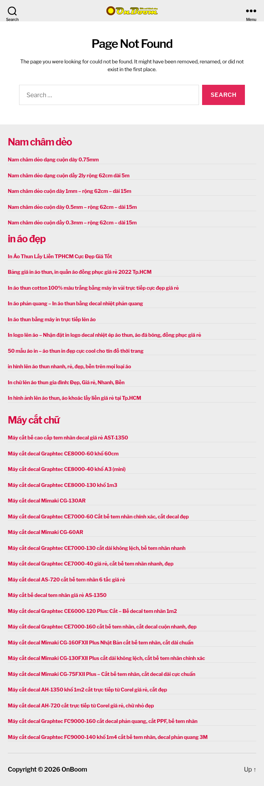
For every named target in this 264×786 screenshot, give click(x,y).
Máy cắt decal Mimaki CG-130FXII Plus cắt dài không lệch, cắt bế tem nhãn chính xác (106, 658)
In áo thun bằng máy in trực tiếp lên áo (52, 319)
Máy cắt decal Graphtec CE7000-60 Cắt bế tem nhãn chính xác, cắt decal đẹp (98, 516)
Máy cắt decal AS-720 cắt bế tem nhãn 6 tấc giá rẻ (66, 579)
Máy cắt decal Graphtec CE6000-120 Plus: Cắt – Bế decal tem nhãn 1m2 (92, 611)
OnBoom (74, 769)
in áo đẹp (27, 239)
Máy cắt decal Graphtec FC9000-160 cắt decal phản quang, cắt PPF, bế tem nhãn (102, 721)
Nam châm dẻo (40, 142)
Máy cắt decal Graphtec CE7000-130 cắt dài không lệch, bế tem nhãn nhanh (96, 548)
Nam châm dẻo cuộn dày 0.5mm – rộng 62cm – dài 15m (72, 207)
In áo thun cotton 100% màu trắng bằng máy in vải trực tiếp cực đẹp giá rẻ (93, 288)
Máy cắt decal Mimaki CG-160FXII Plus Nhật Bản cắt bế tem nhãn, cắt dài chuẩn (101, 642)
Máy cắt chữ (33, 420)
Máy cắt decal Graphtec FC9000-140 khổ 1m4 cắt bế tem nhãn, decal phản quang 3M (108, 737)
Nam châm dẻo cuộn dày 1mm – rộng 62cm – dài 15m (69, 191)
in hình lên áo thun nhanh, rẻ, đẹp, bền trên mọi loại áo (69, 366)
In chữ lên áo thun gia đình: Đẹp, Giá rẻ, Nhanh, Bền (66, 382)
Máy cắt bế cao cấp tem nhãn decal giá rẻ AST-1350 (68, 437)
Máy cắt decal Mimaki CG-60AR (45, 532)
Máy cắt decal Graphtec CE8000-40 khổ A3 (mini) (66, 469)
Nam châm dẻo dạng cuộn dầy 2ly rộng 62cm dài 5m (68, 175)
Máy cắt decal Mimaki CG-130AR (47, 500)
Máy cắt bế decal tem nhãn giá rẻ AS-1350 (57, 595)
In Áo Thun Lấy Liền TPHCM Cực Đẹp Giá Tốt (60, 256)
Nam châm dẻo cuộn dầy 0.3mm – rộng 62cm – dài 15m (72, 222)
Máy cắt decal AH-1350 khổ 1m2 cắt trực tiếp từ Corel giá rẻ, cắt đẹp (87, 689)
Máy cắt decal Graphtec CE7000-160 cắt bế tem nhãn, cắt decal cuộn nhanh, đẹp (102, 626)
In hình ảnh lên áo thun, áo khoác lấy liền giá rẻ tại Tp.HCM (74, 398)
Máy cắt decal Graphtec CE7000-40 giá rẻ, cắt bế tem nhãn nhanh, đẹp (90, 563)
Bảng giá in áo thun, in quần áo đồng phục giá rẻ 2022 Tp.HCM (79, 272)
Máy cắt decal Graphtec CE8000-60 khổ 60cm (63, 453)
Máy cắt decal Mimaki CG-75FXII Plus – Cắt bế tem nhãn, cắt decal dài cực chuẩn (101, 674)
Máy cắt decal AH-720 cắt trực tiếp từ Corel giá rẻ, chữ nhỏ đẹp (81, 705)
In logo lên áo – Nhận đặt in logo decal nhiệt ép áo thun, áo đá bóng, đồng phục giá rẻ (104, 335)
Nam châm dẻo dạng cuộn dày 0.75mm (53, 159)
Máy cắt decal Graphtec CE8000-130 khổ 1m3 (62, 485)
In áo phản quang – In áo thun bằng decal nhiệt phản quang (75, 303)
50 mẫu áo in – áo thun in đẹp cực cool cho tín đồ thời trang (75, 351)
